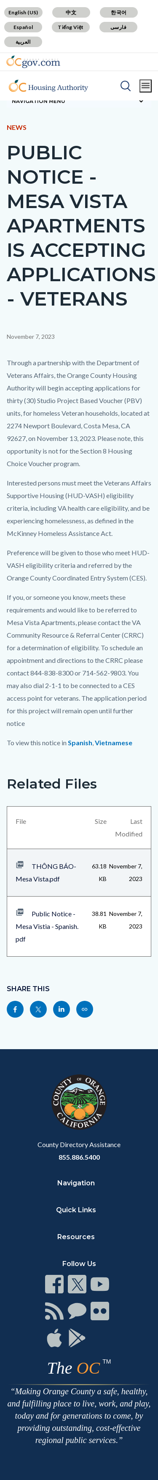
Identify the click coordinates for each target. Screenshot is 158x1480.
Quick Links (76, 1210)
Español (23, 27)
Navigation (76, 1183)
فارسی (118, 27)
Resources (76, 1237)
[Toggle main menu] (145, 85)
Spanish (80, 743)
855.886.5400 (79, 1157)
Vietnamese (113, 743)
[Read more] (33, 61)
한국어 (118, 12)
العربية (23, 42)
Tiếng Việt (71, 27)
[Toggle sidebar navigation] (79, 101)
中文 (71, 12)
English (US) (23, 12)
